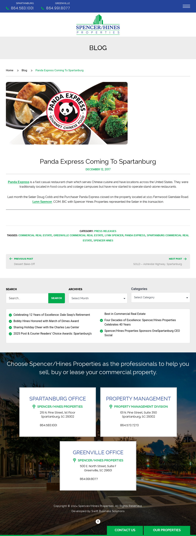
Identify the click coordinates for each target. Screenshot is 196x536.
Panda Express (18, 182)
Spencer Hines (103, 240)
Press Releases (105, 231)
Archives (75, 289)
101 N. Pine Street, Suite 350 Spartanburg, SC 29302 (138, 415)
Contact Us (124, 530)
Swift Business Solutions (107, 511)
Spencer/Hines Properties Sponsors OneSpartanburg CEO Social (142, 333)
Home (9, 70)
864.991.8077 (89, 479)
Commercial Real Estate (35, 235)
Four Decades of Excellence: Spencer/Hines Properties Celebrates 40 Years (140, 322)
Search (11, 289)
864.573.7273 (129, 425)
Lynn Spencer (42, 201)
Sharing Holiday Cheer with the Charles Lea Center (46, 327)
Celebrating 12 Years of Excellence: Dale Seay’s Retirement (51, 315)
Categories (139, 289)
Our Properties (167, 530)
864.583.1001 (48, 425)
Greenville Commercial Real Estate (78, 235)
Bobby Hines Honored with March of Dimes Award (46, 321)
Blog (24, 70)
